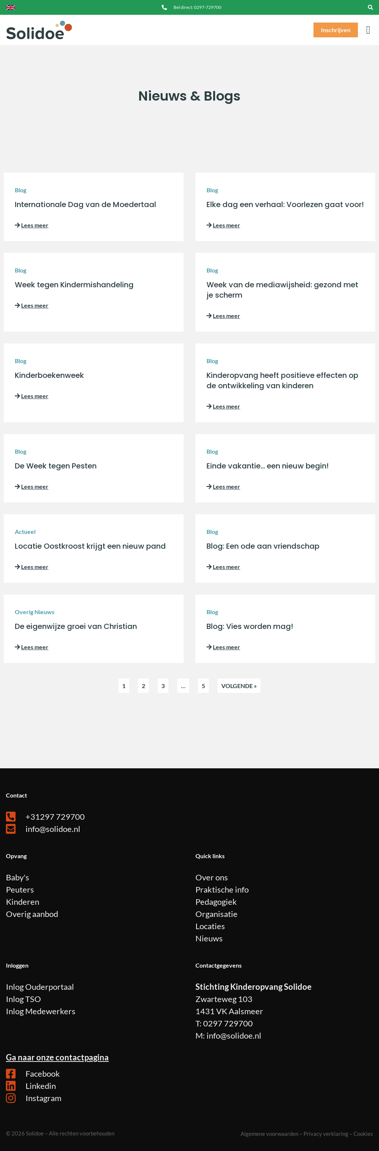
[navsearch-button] (370, 7)
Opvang (16, 855)
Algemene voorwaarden (269, 1133)
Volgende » (239, 685)
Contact (16, 795)
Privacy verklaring (325, 1133)
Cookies (363, 1133)
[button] (368, 30)
